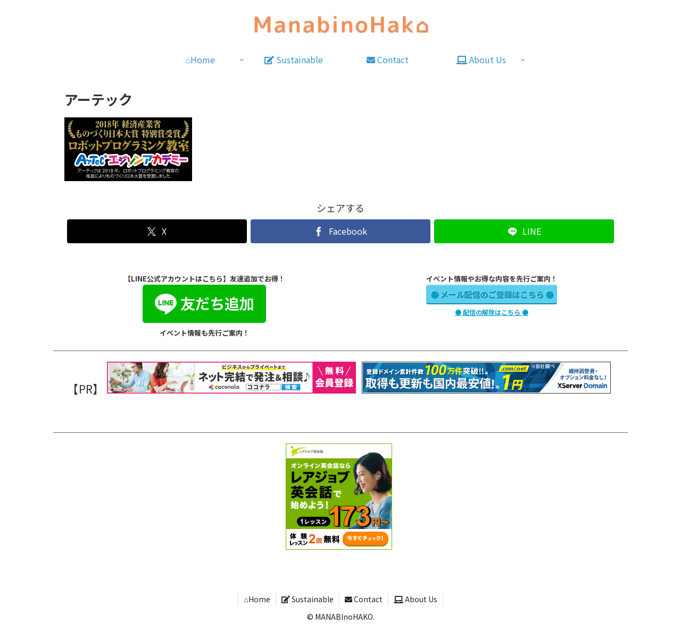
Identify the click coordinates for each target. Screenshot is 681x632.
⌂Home (257, 599)
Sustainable (307, 599)
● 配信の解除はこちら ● (491, 312)
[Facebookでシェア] (340, 231)
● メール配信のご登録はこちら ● (491, 294)
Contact (364, 599)
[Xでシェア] (156, 231)
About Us (415, 599)
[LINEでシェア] (523, 231)
